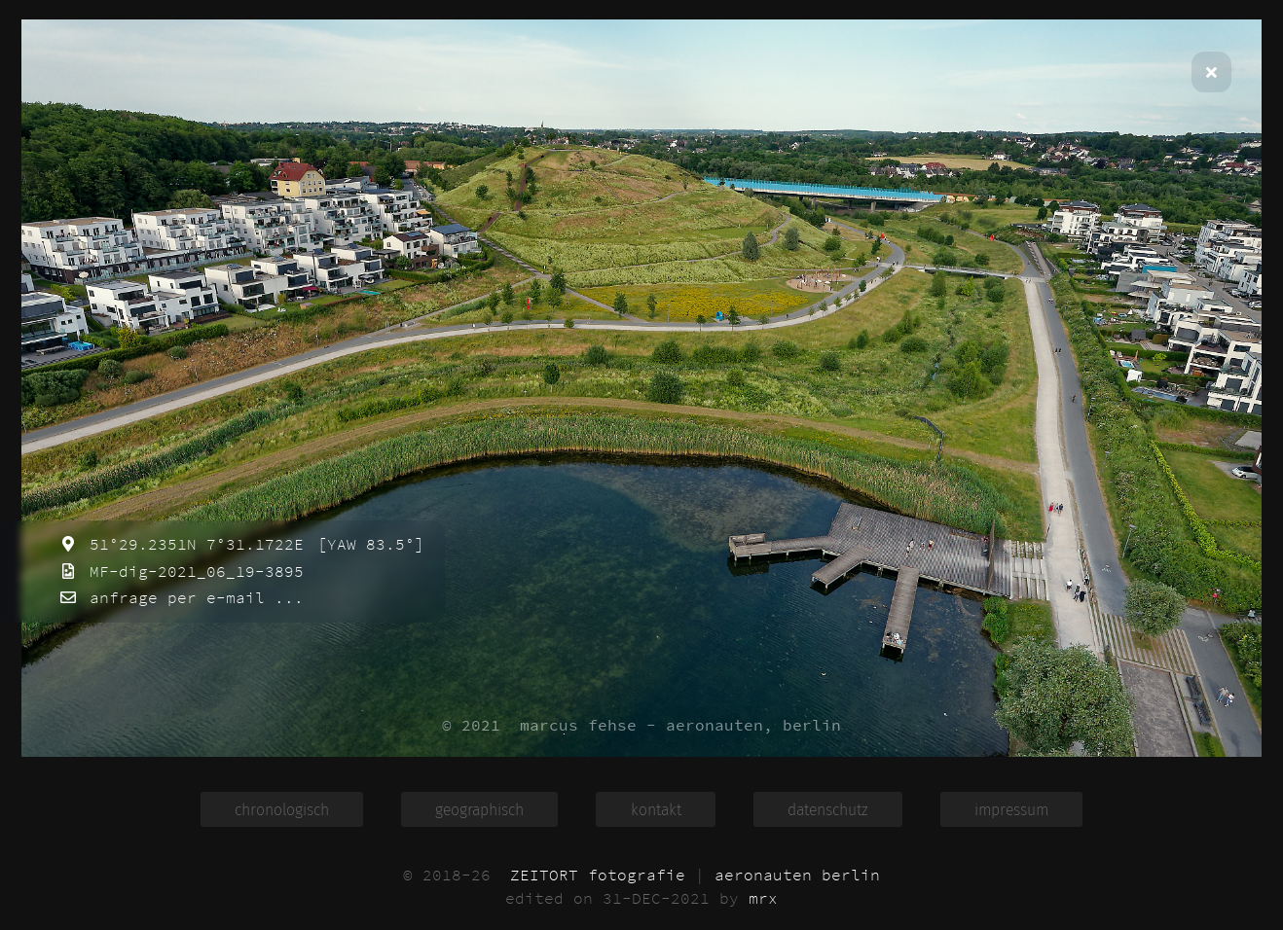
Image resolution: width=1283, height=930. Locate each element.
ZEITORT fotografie (597, 874)
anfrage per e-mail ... (192, 597)
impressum (1011, 809)
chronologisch (282, 809)
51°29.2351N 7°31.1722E (192, 544)
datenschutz (828, 809)
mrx (763, 898)
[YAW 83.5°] (366, 544)
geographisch (479, 809)
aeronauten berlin (797, 874)
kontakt (656, 809)
